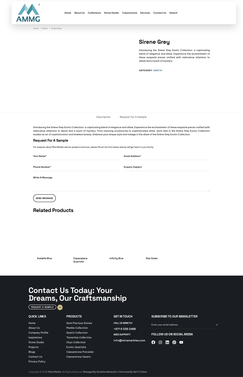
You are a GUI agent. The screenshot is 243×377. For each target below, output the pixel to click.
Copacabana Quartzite (80, 260)
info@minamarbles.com (129, 340)
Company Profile (38, 332)
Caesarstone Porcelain (80, 351)
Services (145, 12)
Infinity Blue (116, 258)
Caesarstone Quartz (78, 356)
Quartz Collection (77, 332)
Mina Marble (54, 371)
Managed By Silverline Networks (100, 371)
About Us (79, 12)
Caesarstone (129, 12)
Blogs (32, 351)
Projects (33, 346)
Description (103, 116)
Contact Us (159, 12)
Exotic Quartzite (76, 346)
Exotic (45, 28)
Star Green (152, 258)
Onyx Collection (76, 342)
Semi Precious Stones (79, 322)
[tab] (103, 116)
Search (173, 12)
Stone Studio (111, 12)
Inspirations (35, 337)
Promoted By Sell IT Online (133, 371)
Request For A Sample (133, 116)
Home (67, 12)
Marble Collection (77, 327)
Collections (94, 12)
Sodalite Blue (44, 258)
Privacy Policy (37, 361)
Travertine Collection (79, 337)
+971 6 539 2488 (125, 328)
